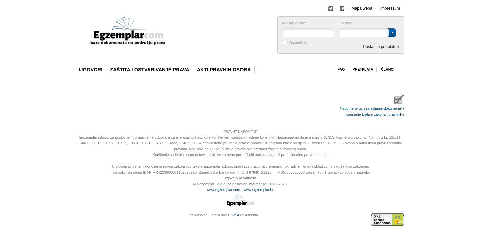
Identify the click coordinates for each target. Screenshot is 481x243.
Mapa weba (362, 8)
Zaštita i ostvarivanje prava (149, 69)
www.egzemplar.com (223, 190)
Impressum (390, 8)
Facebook (330, 8)
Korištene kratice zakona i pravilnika (375, 114)
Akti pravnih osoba (224, 69)
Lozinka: (345, 23)
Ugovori (90, 69)
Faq (341, 69)
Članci (387, 69)
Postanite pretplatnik (381, 47)
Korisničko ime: (294, 23)
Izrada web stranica (78, 219)
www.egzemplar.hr (258, 190)
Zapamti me (298, 43)
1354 (235, 215)
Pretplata (362, 69)
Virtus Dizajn (78, 223)
